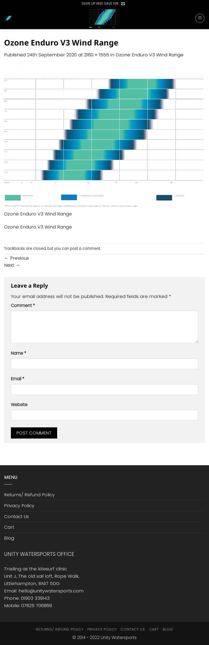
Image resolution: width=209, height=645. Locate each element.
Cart (9, 527)
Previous (16, 258)
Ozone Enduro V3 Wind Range (149, 54)
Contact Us (16, 516)
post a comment (85, 248)
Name (18, 353)
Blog (9, 538)
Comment (23, 305)
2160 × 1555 (96, 54)
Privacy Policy (19, 505)
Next (12, 265)
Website (19, 404)
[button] (123, 3)
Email (17, 379)
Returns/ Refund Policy (29, 494)
